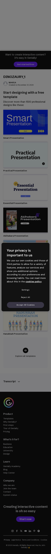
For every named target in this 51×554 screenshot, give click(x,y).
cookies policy (34, 281)
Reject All (25, 297)
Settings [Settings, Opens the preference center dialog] (26, 290)
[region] (25, 276)
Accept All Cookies (25, 305)
